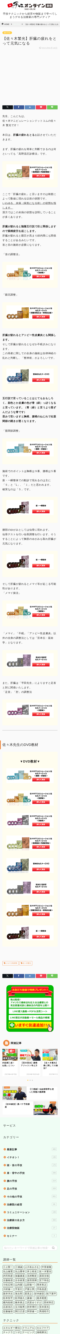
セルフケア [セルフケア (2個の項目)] (43, 1273)
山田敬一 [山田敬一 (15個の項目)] (29, 1230)
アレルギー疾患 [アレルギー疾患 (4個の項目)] (11, 1303)
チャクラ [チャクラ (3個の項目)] (8, 1278)
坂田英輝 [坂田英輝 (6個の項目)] (32, 1226)
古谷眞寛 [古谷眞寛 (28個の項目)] (20, 1226)
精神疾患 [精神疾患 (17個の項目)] (15, 1307)
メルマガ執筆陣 (11, 909)
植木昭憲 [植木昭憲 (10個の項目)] (42, 1243)
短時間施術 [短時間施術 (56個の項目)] (38, 1286)
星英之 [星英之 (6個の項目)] (28, 1239)
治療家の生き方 (32, 1165)
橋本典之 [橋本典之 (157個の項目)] (20, 1248)
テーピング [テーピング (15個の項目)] (28, 1278)
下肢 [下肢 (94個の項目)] (32, 1303)
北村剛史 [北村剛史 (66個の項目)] (32, 1221)
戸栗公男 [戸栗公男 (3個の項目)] (29, 1234)
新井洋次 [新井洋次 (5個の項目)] (8, 1239)
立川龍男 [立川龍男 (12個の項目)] (20, 1252)
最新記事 (32, 1094)
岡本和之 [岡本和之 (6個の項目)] (42, 1230)
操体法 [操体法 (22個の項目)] (43, 1282)
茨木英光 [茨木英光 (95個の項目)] (44, 1252)
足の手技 (32, 1133)
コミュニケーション (32, 1157)
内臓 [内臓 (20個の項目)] (39, 1303)
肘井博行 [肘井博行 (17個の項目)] (32, 1252)
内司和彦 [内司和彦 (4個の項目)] (8, 1221)
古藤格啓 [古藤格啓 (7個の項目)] (8, 1226)
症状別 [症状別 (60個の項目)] (47, 1303)
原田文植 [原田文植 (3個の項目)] (44, 1221)
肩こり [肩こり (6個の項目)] (35, 1307)
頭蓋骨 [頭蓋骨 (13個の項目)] (21, 1312)
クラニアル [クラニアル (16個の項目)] (28, 1273)
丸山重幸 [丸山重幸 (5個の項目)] (20, 1217)
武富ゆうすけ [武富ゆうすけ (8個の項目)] (34, 1248)
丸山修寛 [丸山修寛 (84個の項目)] (8, 1217)
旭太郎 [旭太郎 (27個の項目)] (18, 1239)
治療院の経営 (32, 1149)
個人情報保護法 (21, 1326)
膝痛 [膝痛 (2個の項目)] (51, 1307)
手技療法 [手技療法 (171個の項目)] (32, 1282)
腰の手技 (17, 24)
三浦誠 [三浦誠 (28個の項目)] (18, 1212)
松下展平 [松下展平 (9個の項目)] (51, 1239)
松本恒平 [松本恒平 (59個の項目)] (8, 1243)
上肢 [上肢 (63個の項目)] (24, 1303)
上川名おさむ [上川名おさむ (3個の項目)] (32, 1212)
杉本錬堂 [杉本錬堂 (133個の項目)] (39, 1239)
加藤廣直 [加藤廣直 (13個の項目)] (20, 1221)
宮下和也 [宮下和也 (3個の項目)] (44, 1226)
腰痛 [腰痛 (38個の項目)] (44, 1307)
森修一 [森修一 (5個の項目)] (30, 1243)
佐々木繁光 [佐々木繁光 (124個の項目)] (45, 1217)
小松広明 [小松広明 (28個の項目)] (8, 1230)
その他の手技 (32, 1141)
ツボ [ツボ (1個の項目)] (17, 1278)
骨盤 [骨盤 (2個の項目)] (29, 1312)
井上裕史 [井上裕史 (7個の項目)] (32, 1217)
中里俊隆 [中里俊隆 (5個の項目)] (46, 1212)
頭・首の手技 (32, 1110)
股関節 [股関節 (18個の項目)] (26, 1307)
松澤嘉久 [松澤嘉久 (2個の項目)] (20, 1243)
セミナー (32, 1181)
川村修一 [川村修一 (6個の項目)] (8, 1234)
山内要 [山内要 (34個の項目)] (18, 1230)
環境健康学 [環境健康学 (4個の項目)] (24, 1286)
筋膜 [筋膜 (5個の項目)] (5, 1307)
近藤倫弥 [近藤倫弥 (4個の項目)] (8, 1257)
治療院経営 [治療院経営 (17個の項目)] (9, 1286)
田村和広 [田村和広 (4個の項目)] (49, 1248)
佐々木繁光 (26, 909)
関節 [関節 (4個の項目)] (5, 1312)
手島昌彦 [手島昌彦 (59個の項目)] (42, 1234)
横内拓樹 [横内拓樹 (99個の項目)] (8, 1248)
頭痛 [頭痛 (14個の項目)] (12, 1312)
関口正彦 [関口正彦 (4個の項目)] (20, 1257)
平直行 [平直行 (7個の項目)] (18, 1234)
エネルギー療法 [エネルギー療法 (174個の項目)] (11, 1273)
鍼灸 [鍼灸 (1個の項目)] (49, 1286)
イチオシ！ (32, 1102)
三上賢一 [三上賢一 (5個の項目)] (8, 1212)
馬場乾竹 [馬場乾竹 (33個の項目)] (44, 1257)
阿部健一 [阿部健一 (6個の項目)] (32, 1257)
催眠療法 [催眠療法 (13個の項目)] (42, 1278)
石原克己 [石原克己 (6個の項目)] (8, 1252)
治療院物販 (32, 1173)
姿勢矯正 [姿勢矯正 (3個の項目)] (8, 1282)
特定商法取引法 (39, 1326)
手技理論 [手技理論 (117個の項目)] (20, 1282)
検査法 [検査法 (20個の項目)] (52, 1282)
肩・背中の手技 (32, 1118)
